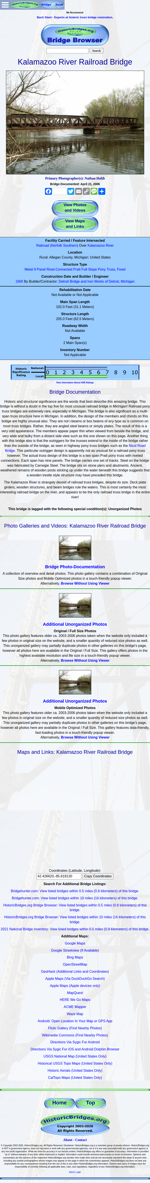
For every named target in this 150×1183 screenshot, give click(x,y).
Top (90, 1103)
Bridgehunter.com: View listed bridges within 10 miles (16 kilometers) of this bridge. (75, 898)
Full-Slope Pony (93, 269)
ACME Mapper (75, 1007)
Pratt (76, 269)
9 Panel (40, 269)
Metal (29, 269)
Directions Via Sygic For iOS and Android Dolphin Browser (75, 1049)
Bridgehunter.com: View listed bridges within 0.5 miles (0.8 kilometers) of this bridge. (75, 891)
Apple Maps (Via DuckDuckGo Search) (75, 978)
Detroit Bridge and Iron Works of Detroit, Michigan (97, 281)
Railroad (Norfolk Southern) (57, 245)
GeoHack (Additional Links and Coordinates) (75, 971)
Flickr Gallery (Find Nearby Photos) (75, 1028)
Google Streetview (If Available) (75, 950)
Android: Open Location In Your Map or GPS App (75, 1021)
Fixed (121, 269)
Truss (111, 269)
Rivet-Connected (59, 269)
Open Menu (5, 5)
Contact (81, 1140)
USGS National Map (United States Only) (75, 1056)
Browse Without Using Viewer (85, 583)
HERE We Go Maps (75, 1000)
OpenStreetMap (75, 964)
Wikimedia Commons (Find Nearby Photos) (75, 1035)
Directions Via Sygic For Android (75, 1042)
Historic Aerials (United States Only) (75, 1070)
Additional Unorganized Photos (75, 624)
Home (59, 1103)
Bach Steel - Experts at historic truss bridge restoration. (75, 17)
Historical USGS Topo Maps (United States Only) (75, 1063)
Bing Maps (75, 957)
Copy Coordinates (98, 876)
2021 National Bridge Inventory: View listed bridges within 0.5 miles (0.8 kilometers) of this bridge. (75, 929)
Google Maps (75, 943)
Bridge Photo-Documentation (75, 566)
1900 (19, 281)
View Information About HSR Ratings (75, 382)
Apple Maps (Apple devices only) (75, 986)
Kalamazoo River (101, 245)
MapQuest (75, 993)
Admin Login (75, 1172)
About (67, 1140)
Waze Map (75, 1014)
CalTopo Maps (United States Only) (75, 1077)
